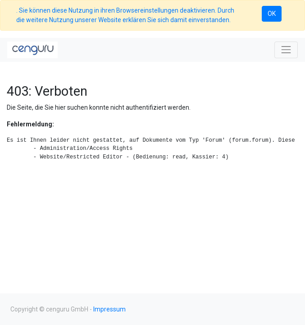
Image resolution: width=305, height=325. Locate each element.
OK (272, 13)
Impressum (109, 309)
